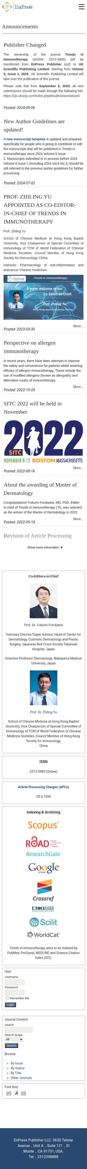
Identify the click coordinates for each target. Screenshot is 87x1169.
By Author (18, 1068)
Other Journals (21, 1078)
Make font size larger (23, 1092)
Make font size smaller (8, 1092)
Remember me (19, 998)
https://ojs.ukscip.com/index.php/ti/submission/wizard (41, 96)
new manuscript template (25, 139)
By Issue (17, 1063)
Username (11, 977)
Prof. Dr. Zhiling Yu (43, 712)
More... (78, 326)
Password (11, 987)
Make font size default (16, 1092)
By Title (16, 1073)
